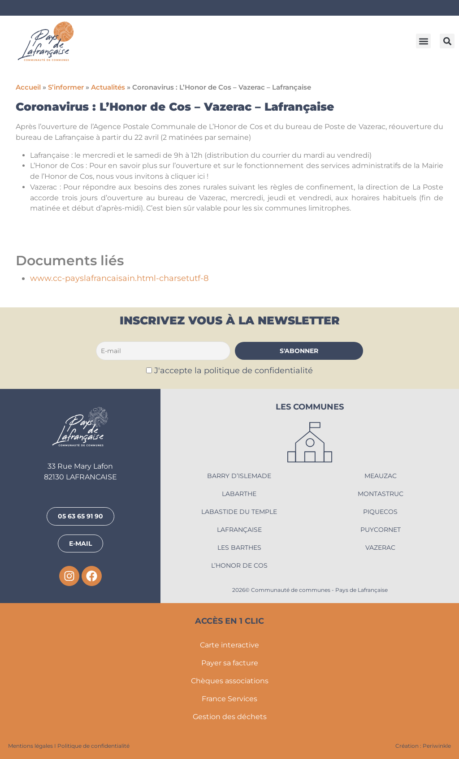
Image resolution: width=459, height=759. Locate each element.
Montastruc (380, 494)
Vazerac (380, 547)
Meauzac (380, 476)
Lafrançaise (239, 530)
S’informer (66, 87)
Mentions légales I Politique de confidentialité (69, 745)
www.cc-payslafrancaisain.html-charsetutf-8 (119, 278)
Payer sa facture (229, 663)
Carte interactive (229, 645)
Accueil (28, 87)
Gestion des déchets (230, 716)
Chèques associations (229, 681)
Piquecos (380, 512)
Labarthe (239, 494)
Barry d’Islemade (239, 476)
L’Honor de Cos (239, 565)
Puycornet (380, 530)
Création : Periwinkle (423, 745)
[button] (423, 41)
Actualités (108, 87)
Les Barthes (239, 547)
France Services (229, 698)
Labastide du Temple (239, 512)
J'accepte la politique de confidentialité (233, 370)
